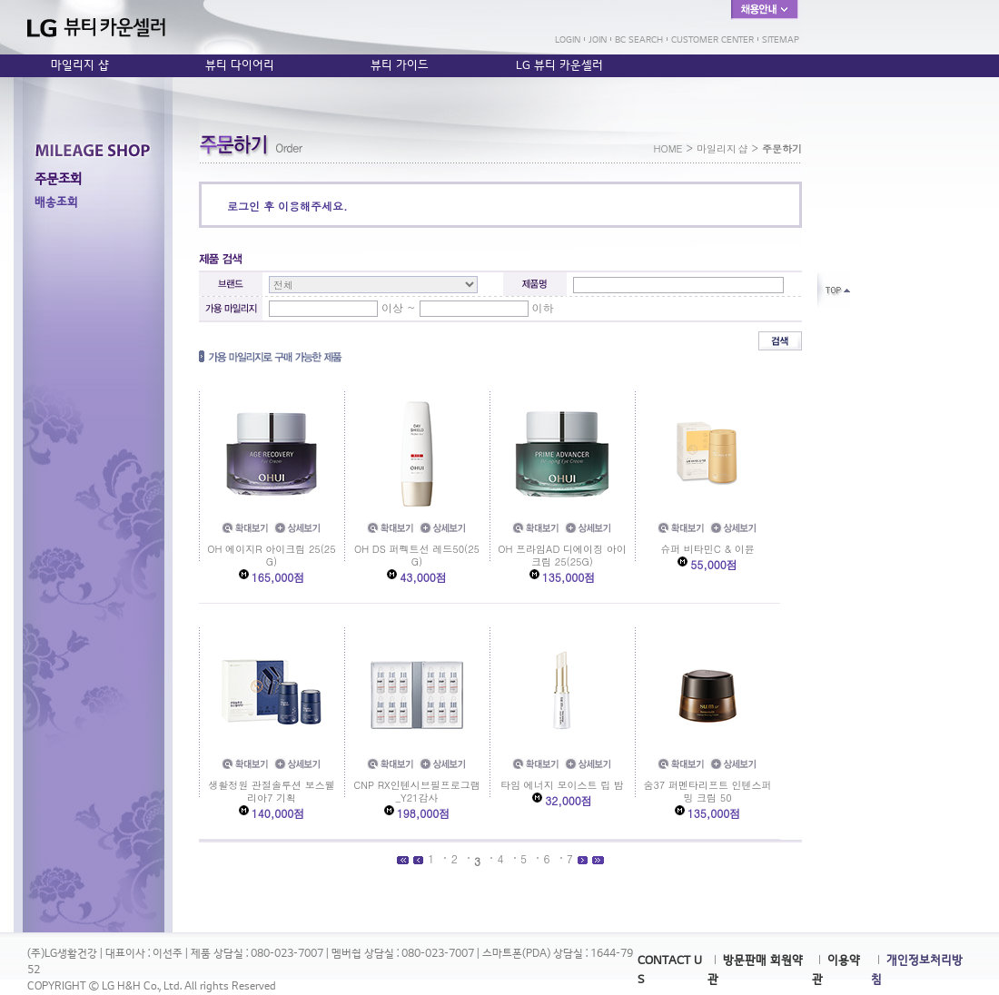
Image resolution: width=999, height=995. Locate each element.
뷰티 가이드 (400, 65)
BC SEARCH (639, 39)
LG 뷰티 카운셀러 (559, 65)
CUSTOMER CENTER (712, 39)
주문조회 (58, 179)
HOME (667, 148)
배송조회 (56, 202)
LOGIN (567, 39)
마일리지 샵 (80, 65)
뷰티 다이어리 (239, 65)
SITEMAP (780, 39)
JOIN (598, 39)
